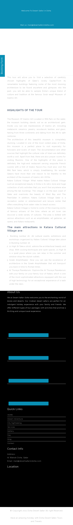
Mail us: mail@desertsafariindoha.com (37, 25)
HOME (10, 415)
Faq (9, 435)
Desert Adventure (15, 419)
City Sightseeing (15, 423)
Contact (11, 443)
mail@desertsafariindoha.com (27, 461)
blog (9, 439)
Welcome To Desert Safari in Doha (36, 11)
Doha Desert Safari (37, 511)
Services (11, 427)
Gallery (11, 431)
